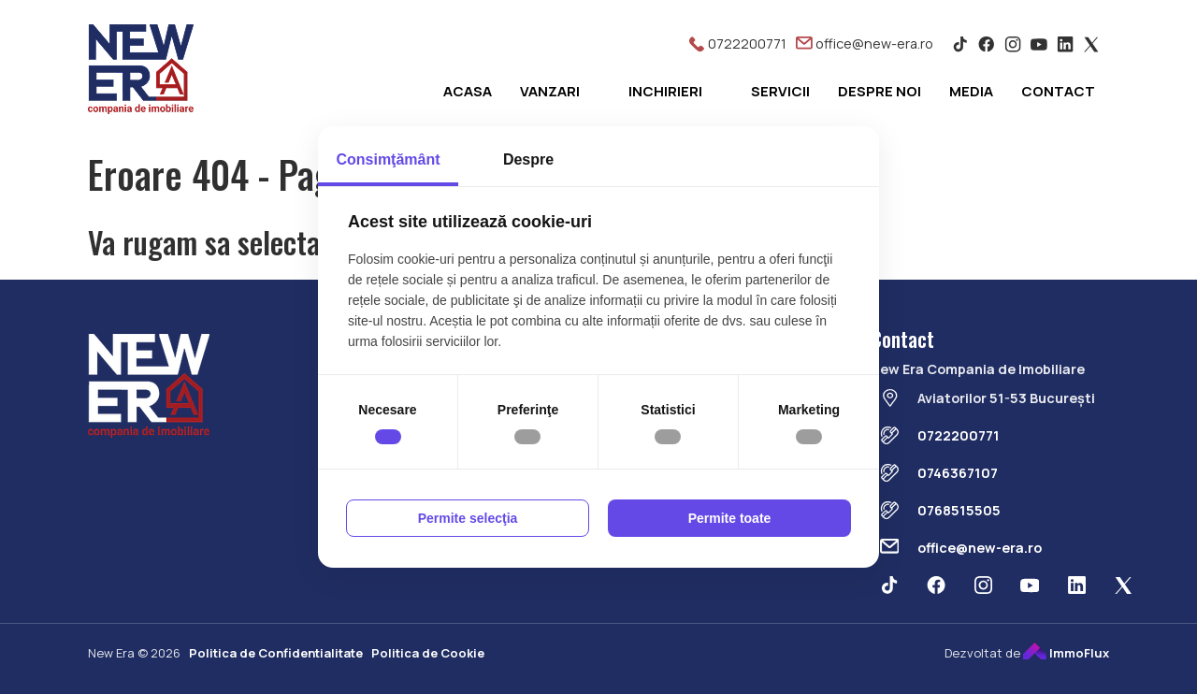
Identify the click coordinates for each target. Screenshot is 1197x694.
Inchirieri (665, 91)
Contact (1058, 91)
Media (971, 91)
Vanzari (550, 91)
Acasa (467, 91)
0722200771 (737, 43)
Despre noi (879, 91)
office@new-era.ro (864, 43)
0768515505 (959, 510)
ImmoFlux (1066, 652)
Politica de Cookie (427, 652)
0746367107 (957, 473)
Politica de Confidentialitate (276, 652)
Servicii (780, 91)
